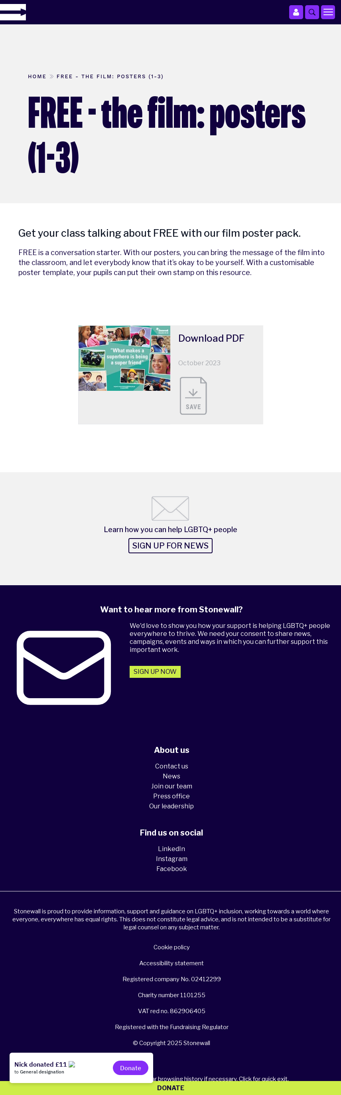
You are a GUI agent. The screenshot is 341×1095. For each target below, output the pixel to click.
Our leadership (171, 806)
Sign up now (155, 671)
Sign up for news (170, 545)
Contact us (171, 766)
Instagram (171, 859)
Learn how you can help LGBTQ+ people (170, 529)
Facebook (171, 869)
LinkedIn (171, 849)
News (171, 776)
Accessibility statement (171, 963)
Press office (171, 796)
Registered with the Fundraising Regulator (172, 1027)
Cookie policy (172, 947)
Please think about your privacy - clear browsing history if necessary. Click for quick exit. (171, 1079)
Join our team (171, 786)
